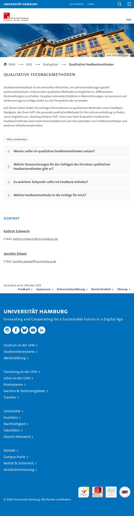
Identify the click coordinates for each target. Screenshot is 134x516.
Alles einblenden (17, 139)
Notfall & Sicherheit (19, 463)
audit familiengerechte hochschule (83, 492)
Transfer (10, 397)
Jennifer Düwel (15, 254)
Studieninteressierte (19, 351)
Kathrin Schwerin (17, 231)
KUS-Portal (77, 4)
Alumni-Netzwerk (17, 436)
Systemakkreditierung (124, 488)
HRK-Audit (109, 490)
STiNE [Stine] (90, 4)
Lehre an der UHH (17, 378)
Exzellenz (11, 417)
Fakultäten (12, 430)
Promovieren (13, 384)
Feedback (24, 289)
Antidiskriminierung (19, 469)
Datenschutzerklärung (71, 289)
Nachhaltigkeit (15, 424)
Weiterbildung (15, 358)
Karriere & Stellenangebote (24, 391)
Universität (12, 411)
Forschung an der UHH (20, 371)
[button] (119, 4)
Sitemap (122, 289)
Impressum (43, 289)
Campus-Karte (14, 457)
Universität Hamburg (20, 4)
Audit (95, 488)
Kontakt (9, 450)
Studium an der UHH (19, 345)
